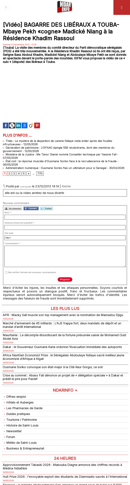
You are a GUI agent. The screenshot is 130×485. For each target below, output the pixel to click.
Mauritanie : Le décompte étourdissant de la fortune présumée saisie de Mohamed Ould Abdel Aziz (64, 336)
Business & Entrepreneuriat (23, 448)
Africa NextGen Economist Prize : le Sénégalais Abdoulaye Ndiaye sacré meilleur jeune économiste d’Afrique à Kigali (63, 356)
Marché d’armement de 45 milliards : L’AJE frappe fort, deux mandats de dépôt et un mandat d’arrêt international (62, 324)
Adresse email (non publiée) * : (19, 222)
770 (39, 173)
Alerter (66, 186)
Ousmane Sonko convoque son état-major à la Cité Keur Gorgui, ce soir (52, 367)
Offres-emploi (14, 396)
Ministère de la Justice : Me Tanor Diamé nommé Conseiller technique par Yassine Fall (60, 154)
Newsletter (12, 431)
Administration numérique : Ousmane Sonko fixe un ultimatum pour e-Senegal (54, 167)
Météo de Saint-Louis (20, 442)
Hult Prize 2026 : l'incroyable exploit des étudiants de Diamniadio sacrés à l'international (64, 476)
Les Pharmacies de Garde (22, 408)
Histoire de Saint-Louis (20, 425)
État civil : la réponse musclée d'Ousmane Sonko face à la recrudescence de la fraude (60, 161)
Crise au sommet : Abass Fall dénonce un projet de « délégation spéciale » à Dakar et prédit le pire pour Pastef (62, 376)
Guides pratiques (16, 413)
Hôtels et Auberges (18, 402)
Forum (9, 436)
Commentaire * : (12, 243)
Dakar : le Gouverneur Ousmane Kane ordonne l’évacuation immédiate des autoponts (62, 347)
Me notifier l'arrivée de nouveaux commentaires (32, 272)
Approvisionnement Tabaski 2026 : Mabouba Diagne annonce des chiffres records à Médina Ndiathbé (62, 466)
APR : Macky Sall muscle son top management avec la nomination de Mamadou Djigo (63, 315)
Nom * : (8, 212)
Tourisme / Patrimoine (20, 419)
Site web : (9, 233)
